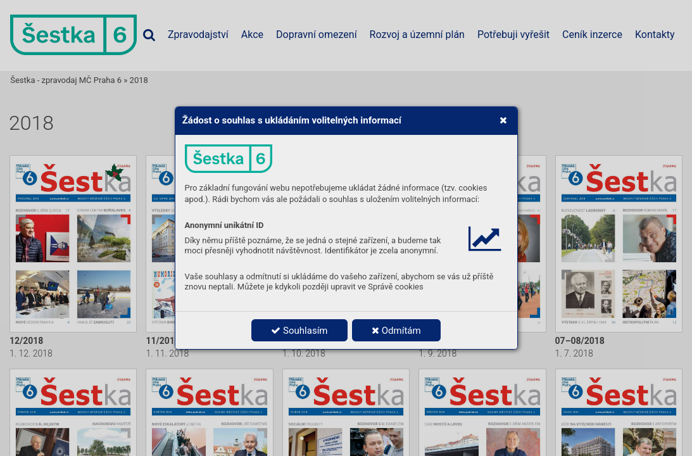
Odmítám (396, 330)
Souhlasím (299, 330)
